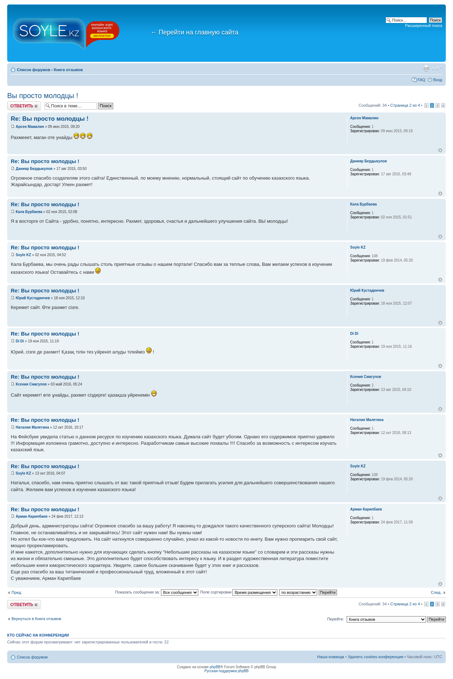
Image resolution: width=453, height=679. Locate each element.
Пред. (16, 592)
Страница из (405, 105)
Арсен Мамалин (30, 127)
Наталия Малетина (32, 427)
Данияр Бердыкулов (34, 169)
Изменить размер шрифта (437, 68)
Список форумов (33, 70)
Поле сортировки (238, 592)
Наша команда (330, 657)
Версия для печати (426, 68)
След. (436, 592)
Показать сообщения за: (157, 592)
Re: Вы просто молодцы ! (49, 118)
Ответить (24, 105)
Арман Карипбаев (31, 516)
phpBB (215, 667)
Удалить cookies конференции (375, 657)
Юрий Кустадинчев (33, 298)
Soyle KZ (23, 255)
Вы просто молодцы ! (42, 96)
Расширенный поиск (423, 25)
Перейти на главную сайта (195, 32)
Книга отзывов (68, 70)
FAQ (421, 80)
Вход (437, 80)
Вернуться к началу (440, 150)
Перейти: (335, 619)
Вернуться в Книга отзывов (36, 618)
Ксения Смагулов (31, 384)
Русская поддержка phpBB (226, 671)
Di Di (20, 341)
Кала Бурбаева (29, 212)
